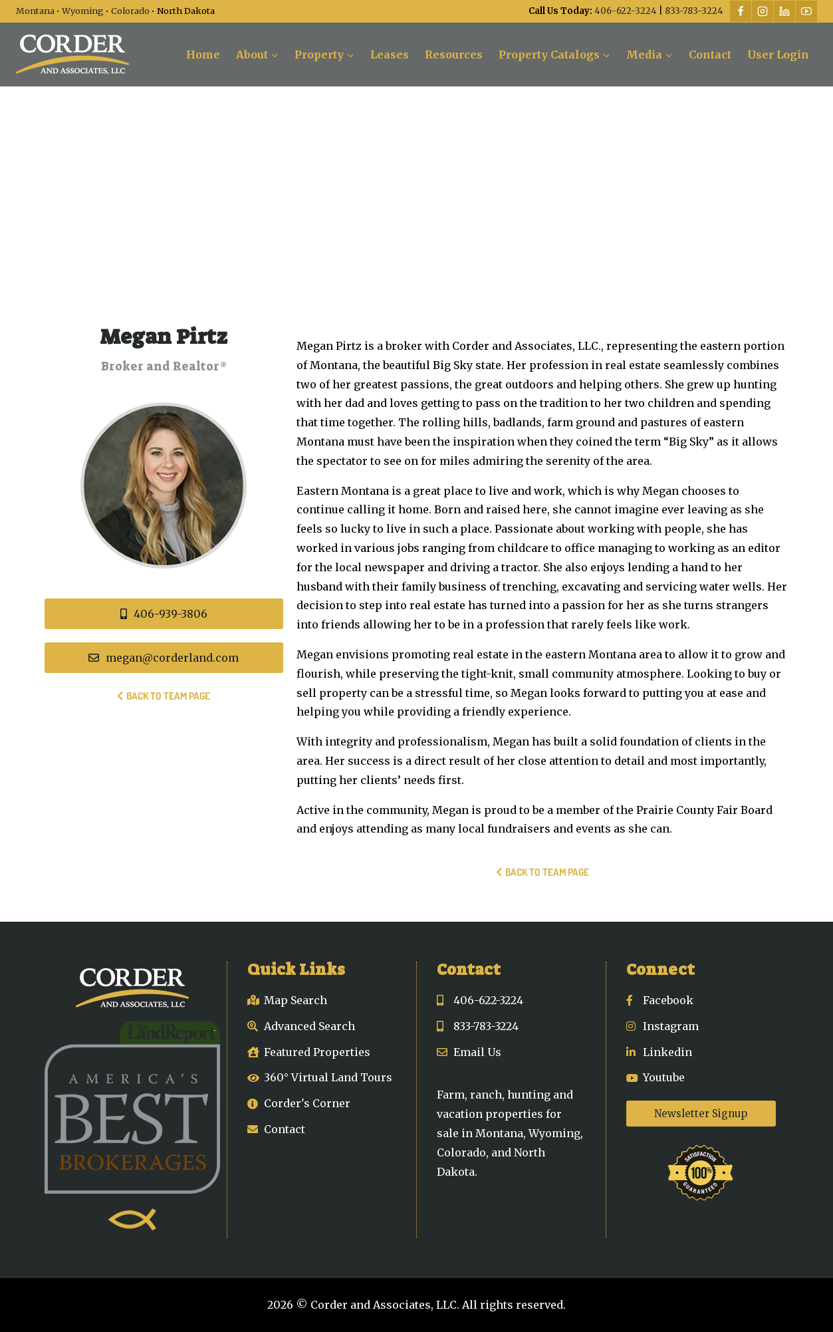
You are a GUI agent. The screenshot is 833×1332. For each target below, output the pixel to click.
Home (203, 54)
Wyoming (83, 10)
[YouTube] (806, 11)
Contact (710, 54)
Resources (454, 54)
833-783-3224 (694, 11)
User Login (778, 54)
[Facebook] (740, 11)
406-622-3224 (625, 11)
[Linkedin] (784, 11)
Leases (389, 54)
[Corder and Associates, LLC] (72, 54)
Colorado (130, 10)
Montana (35, 10)
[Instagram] (762, 11)
